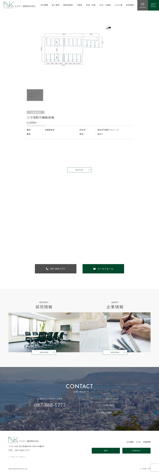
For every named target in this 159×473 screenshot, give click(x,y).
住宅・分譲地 (105, 5)
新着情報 (147, 442)
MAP (106, 451)
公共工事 (118, 5)
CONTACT (109, 406)
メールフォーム (104, 268)
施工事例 (55, 5)
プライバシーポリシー (17, 457)
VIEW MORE (44, 353)
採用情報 (129, 5)
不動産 (79, 5)
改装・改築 (90, 5)
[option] (79, 50)
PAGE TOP (145, 469)
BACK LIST (79, 170)
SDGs (137, 442)
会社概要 (44, 5)
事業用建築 (68, 5)
